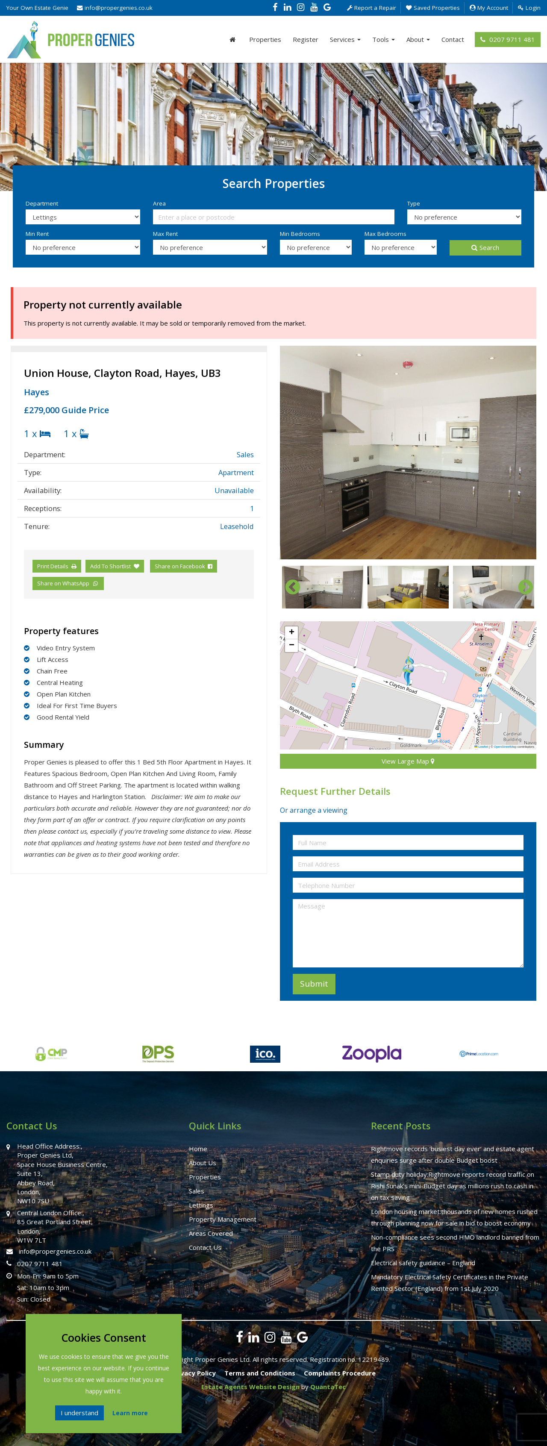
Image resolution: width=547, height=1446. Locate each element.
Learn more (130, 1413)
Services (345, 39)
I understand (79, 1412)
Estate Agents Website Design (250, 1386)
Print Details (52, 566)
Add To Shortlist (110, 566)
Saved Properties (433, 8)
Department (42, 203)
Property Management (222, 1219)
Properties (265, 39)
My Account (489, 8)
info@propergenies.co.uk (115, 8)
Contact (452, 39)
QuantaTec (328, 1386)
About (418, 39)
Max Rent (165, 234)
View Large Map (408, 761)
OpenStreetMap (505, 747)
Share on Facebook (183, 566)
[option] (408, 452)
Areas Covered (211, 1233)
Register (305, 39)
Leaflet (481, 747)
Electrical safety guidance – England (423, 1262)
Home (198, 1148)
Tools (383, 39)
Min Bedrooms (300, 234)
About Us (202, 1162)
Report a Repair (371, 8)
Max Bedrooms (385, 234)
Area (159, 203)
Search (485, 247)
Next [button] (521, 587)
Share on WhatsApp (68, 583)
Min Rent (37, 234)
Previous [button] (288, 587)
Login (529, 8)
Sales (196, 1191)
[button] (408, 670)
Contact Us (205, 1247)
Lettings (201, 1205)
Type (413, 203)
